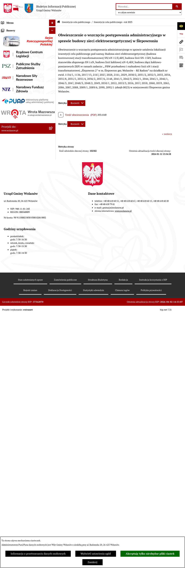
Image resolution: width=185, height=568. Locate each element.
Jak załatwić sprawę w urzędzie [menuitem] (19, 62)
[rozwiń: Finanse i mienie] (53, 82)
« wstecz (167, 134)
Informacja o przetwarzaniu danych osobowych (38, 553)
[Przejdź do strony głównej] (39, 8)
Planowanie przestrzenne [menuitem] (16, 114)
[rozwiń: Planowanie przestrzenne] (53, 114)
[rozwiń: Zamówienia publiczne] (53, 121)
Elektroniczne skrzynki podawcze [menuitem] (20, 307)
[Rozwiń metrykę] (76, 103)
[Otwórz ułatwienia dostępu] (181, 26)
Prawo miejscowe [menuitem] (11, 75)
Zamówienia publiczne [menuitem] (14, 121)
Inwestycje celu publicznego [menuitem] (17, 127)
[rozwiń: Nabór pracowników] (53, 288)
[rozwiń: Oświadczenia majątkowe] (53, 101)
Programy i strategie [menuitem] (13, 108)
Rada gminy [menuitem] (8, 49)
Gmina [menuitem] (5, 36)
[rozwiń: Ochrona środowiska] (53, 275)
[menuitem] (28, 138)
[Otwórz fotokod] (181, 65)
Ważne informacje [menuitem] (11, 42)
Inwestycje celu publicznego (76, 22)
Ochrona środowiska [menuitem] (13, 275)
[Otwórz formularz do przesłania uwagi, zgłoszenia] (181, 57)
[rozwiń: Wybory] (53, 262)
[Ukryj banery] (52, 328)
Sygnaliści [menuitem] (7, 294)
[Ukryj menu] (52, 23)
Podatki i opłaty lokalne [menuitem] (15, 88)
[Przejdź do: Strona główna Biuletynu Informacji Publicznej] (58, 22)
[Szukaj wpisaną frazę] (177, 6)
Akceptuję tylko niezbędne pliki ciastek (150, 553)
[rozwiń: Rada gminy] (53, 49)
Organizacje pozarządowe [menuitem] (16, 281)
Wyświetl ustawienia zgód (96, 553)
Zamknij (92, 562)
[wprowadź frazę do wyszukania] (144, 6)
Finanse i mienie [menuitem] (11, 81)
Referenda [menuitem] (7, 268)
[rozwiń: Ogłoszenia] (53, 69)
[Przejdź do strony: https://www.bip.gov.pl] (181, 34)
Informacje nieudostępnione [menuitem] (18, 314)
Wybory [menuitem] (5, 262)
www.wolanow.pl (123, 483)
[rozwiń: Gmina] (53, 36)
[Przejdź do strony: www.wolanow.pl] (181, 42)
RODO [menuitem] (5, 29)
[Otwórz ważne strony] (181, 49)
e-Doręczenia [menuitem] (9, 301)
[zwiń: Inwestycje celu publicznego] (53, 127)
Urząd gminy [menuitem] (8, 55)
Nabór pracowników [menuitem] (13, 288)
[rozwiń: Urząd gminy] (53, 55)
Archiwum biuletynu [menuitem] (13, 320)
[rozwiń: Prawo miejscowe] (53, 75)
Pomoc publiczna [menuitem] (11, 94)
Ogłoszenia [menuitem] (7, 68)
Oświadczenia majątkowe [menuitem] (16, 101)
